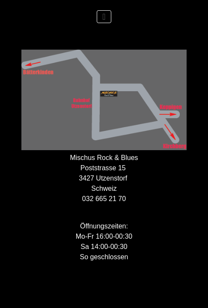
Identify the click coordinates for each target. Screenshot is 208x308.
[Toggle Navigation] (104, 16)
